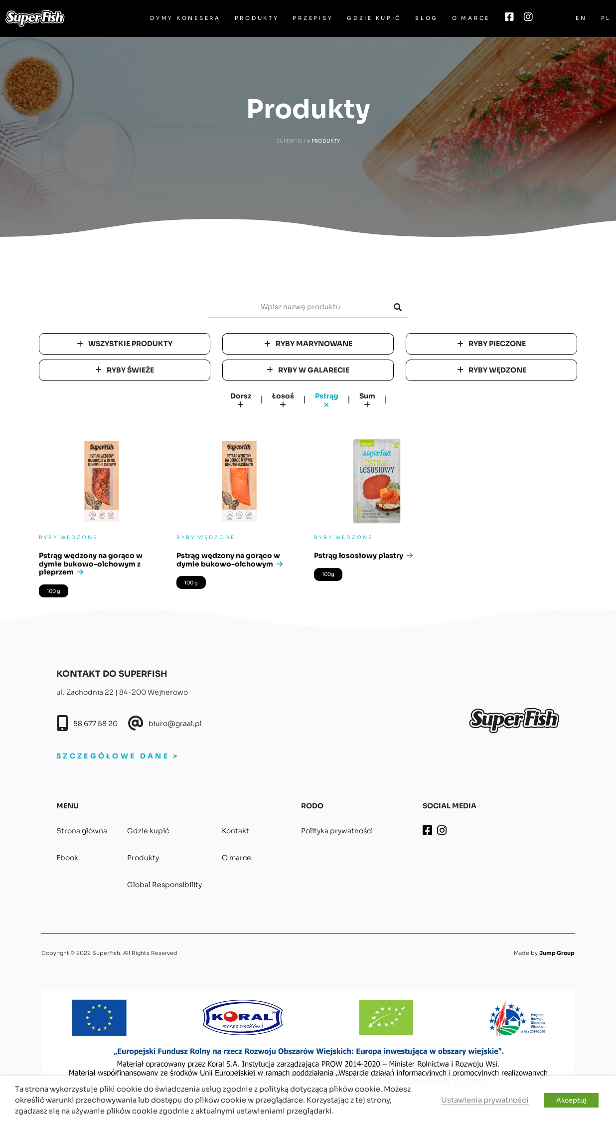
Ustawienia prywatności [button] (485, 1100)
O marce (471, 18)
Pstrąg (326, 400)
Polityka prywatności (337, 830)
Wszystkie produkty (124, 343)
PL (606, 18)
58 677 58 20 (95, 723)
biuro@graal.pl (175, 723)
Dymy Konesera (185, 18)
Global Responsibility (164, 884)
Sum (367, 399)
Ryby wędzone (491, 370)
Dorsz (240, 399)
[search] (304, 307)
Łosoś (283, 399)
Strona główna (81, 830)
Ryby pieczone (491, 343)
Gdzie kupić (374, 18)
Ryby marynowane (308, 343)
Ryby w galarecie (308, 370)
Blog (426, 18)
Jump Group (557, 952)
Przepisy (313, 18)
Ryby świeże (124, 370)
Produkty (257, 18)
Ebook (67, 857)
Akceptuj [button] (571, 1100)
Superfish (290, 141)
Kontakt (235, 830)
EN (581, 18)
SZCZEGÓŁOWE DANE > (117, 755)
